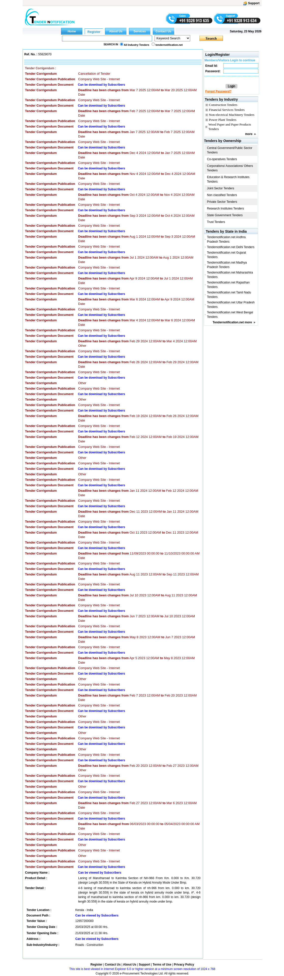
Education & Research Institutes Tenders (228, 179)
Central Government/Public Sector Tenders (229, 150)
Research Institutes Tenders (225, 208)
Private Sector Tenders (222, 202)
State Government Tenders (225, 215)
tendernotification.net (169, 44)
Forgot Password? (218, 91)
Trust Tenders (216, 222)
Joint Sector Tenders (220, 188)
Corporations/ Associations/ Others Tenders (230, 168)
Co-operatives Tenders (222, 159)
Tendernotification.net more (232, 322)
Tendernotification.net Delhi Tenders (230, 247)
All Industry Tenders (136, 44)
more (248, 134)
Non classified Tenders (222, 195)
